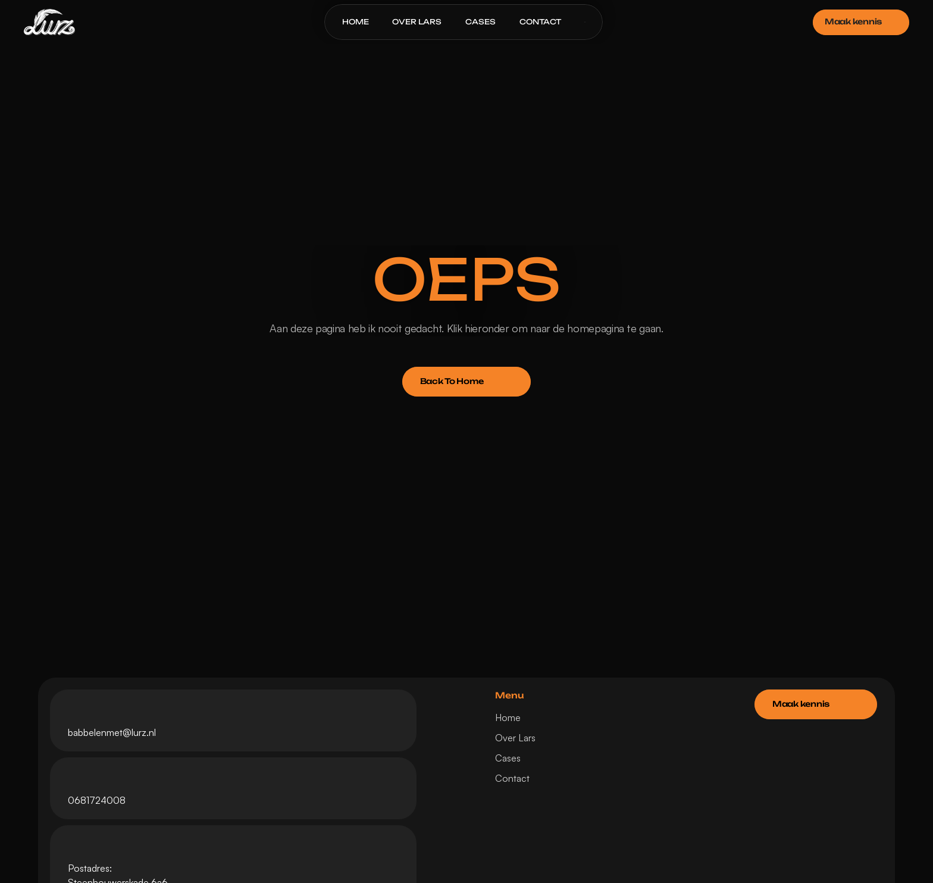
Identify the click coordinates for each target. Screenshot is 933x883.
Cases (508, 758)
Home (508, 717)
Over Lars (515, 738)
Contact (512, 778)
